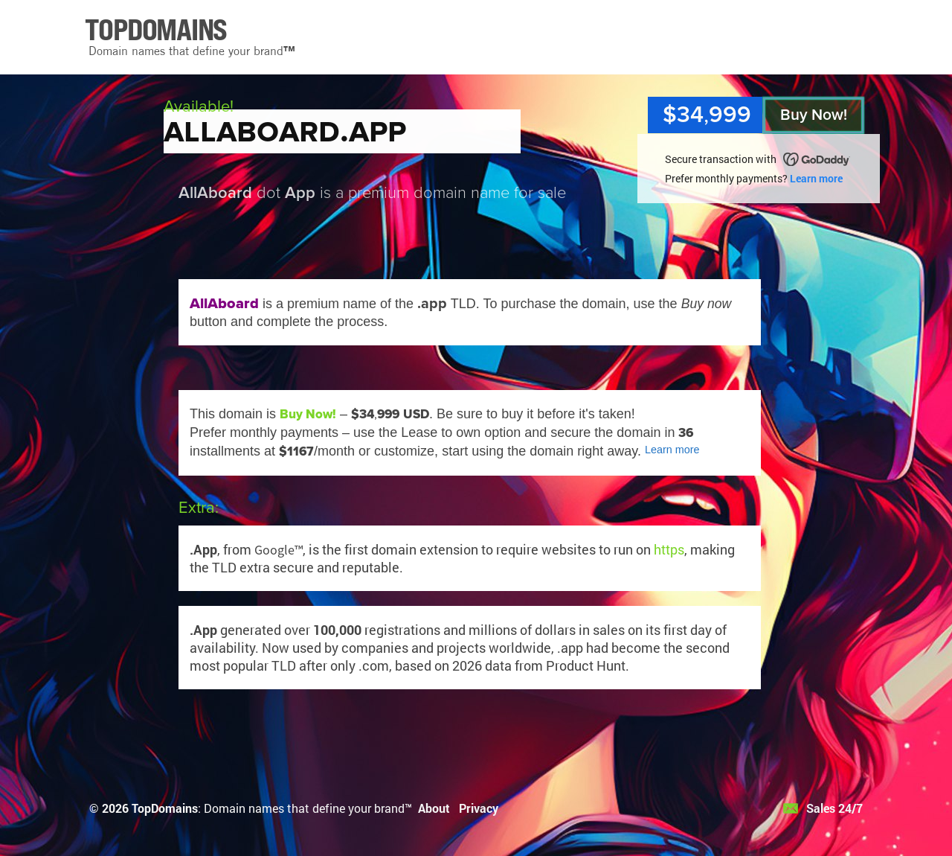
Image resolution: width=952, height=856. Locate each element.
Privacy (478, 808)
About (434, 808)
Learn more (816, 178)
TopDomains (165, 808)
